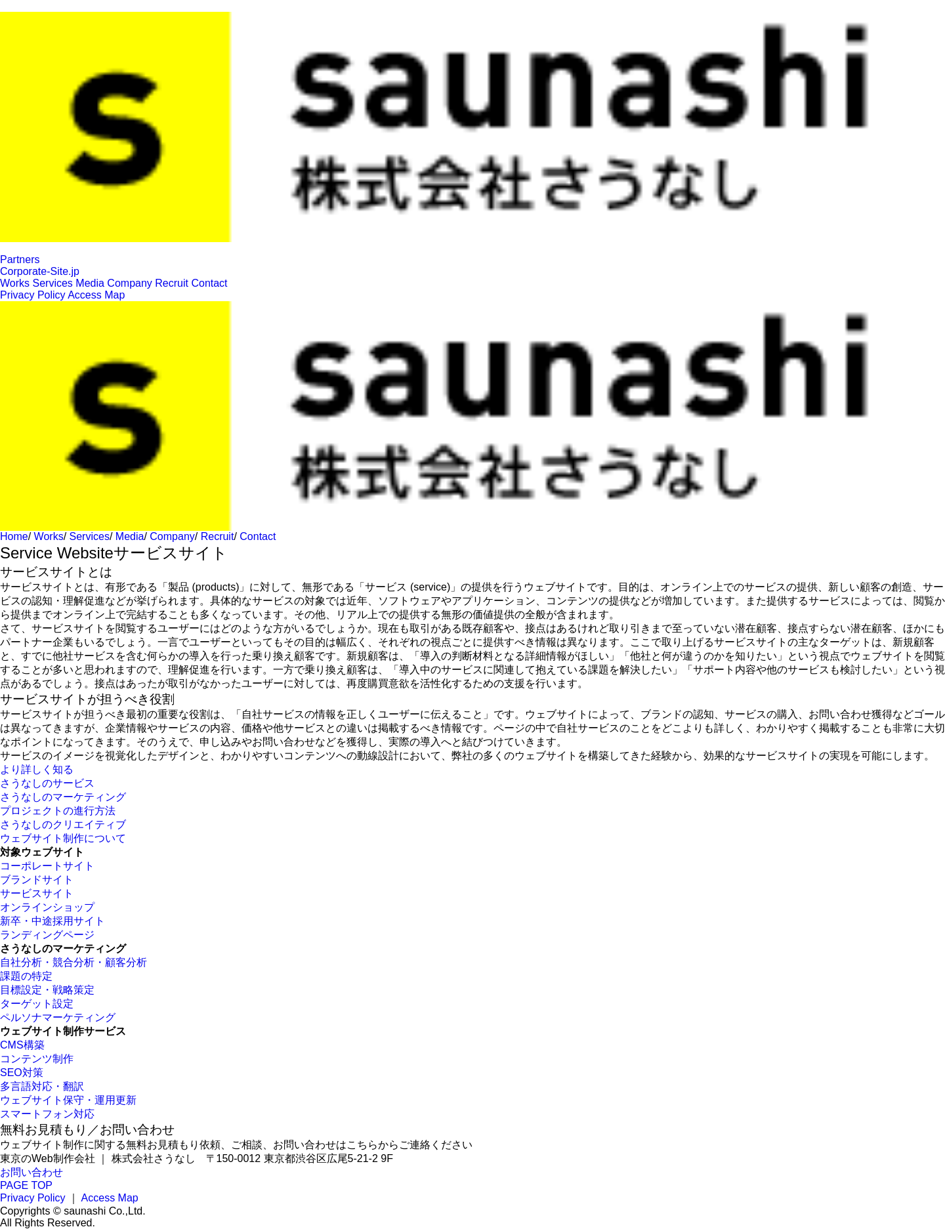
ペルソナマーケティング (58, 1017)
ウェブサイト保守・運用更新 (68, 1100)
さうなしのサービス (47, 783)
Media (89, 283)
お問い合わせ (31, 1172)
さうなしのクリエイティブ (63, 824)
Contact (209, 283)
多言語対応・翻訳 (42, 1086)
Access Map (96, 295)
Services (53, 283)
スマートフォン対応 (47, 1113)
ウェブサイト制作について (63, 838)
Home (14, 536)
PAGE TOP (26, 1185)
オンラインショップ (47, 907)
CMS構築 (22, 1045)
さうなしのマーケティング (63, 796)
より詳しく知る (37, 769)
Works (15, 283)
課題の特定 (26, 976)
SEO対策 (21, 1072)
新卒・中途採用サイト (52, 921)
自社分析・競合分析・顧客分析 (73, 962)
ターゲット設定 (37, 1003)
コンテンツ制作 (37, 1058)
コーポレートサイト (47, 865)
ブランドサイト (37, 879)
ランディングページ (47, 934)
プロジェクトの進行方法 (58, 810)
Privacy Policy (33, 295)
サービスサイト (37, 893)
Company (129, 283)
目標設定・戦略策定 (47, 989)
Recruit (171, 283)
